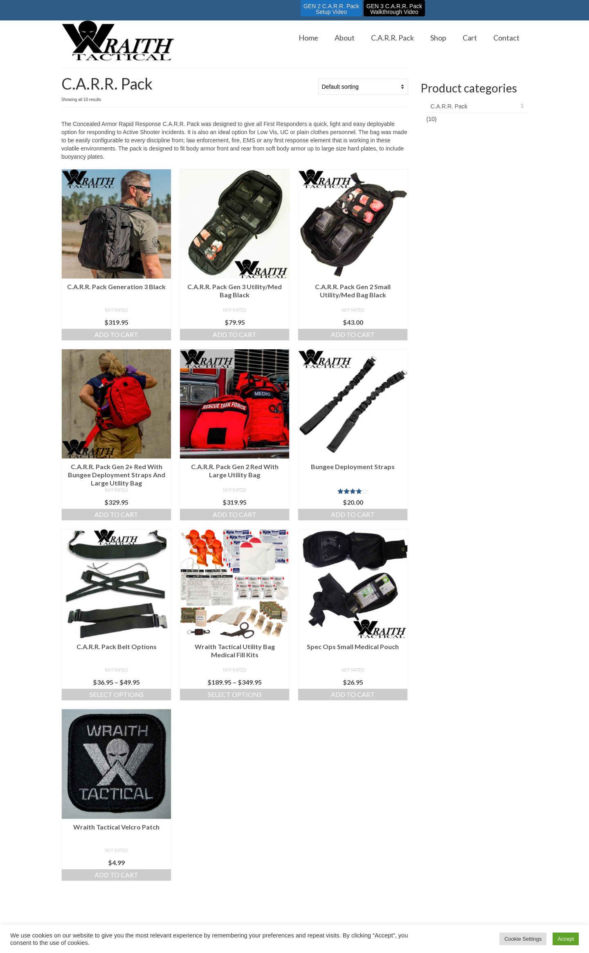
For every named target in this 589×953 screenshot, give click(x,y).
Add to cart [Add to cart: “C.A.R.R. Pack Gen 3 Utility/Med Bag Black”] (234, 334)
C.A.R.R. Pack (449, 106)
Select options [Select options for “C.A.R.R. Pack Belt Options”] (117, 694)
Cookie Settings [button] (523, 939)
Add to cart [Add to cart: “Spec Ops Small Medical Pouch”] (353, 694)
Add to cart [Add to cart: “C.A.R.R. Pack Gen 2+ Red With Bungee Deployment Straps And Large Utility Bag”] (116, 514)
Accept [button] (566, 939)
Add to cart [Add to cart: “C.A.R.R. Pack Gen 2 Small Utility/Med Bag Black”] (353, 334)
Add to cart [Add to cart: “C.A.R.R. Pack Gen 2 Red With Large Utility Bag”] (234, 514)
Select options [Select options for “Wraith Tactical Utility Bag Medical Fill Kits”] (235, 694)
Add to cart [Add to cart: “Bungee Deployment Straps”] (353, 514)
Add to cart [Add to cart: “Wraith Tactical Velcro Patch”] (116, 875)
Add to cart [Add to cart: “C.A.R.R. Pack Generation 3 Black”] (116, 334)
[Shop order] (363, 87)
